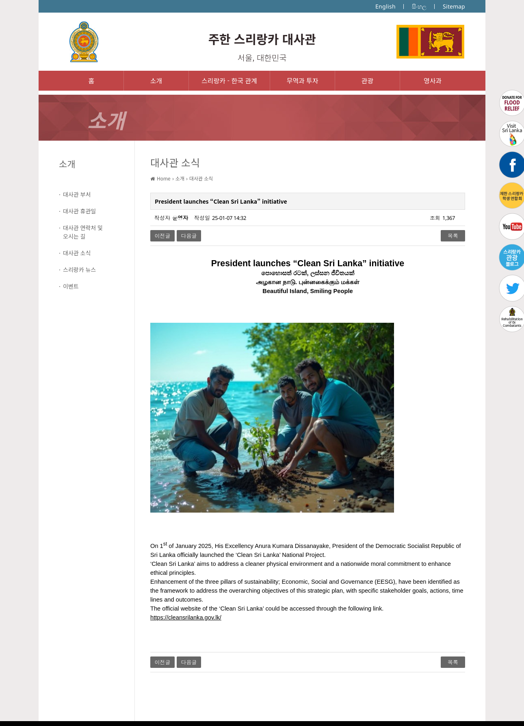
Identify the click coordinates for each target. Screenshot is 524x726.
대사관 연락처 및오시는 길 (83, 232)
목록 (453, 235)
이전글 (163, 235)
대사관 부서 (77, 194)
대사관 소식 (77, 253)
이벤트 (71, 286)
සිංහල (419, 6)
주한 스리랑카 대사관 (262, 39)
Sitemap (454, 6)
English (385, 6)
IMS (244, 714)
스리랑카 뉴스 (79, 269)
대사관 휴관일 (79, 211)
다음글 (189, 235)
